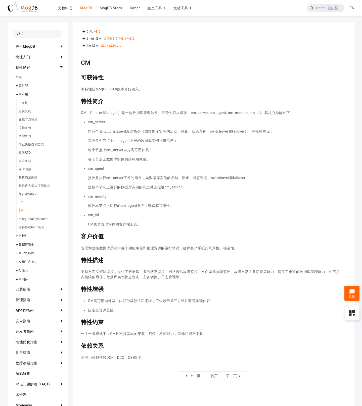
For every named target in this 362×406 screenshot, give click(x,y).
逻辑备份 (25, 128)
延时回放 (25, 169)
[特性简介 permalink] (77, 100)
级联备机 (25, 161)
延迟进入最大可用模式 (34, 186)
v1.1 (120, 45)
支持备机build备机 (31, 227)
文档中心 (65, 8)
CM (21, 210)
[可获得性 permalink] (77, 77)
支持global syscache (33, 219)
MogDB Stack (111, 8)
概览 (19, 77)
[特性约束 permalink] (77, 321)
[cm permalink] (77, 62)
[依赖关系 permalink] (77, 345)
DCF (22, 202)
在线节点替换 (28, 119)
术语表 (21, 395)
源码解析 (23, 374)
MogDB (86, 8)
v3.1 (123, 38)
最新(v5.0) (111, 38)
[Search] (325, 8)
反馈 (352, 294)
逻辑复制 (25, 111)
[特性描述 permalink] (77, 259)
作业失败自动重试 (31, 144)
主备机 (23, 103)
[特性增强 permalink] (77, 288)
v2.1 (104, 45)
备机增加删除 (28, 177)
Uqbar (135, 8)
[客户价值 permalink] (77, 236)
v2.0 (112, 45)
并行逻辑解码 (28, 194)
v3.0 (97, 31)
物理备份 (25, 136)
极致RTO (25, 152)
